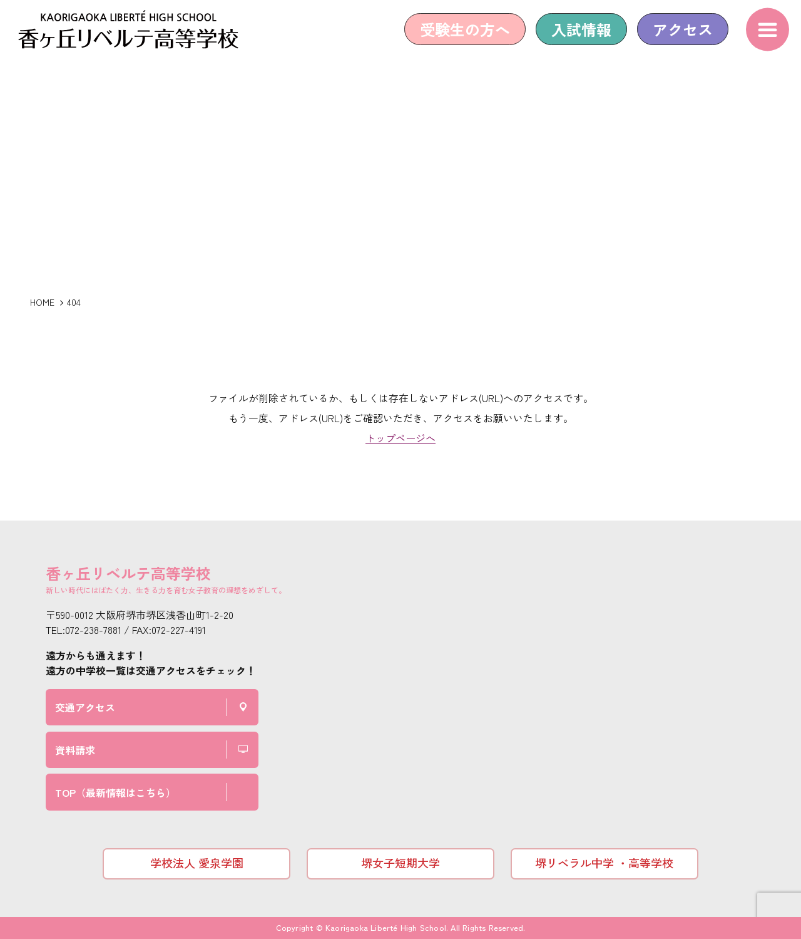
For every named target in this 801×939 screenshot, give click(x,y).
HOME (42, 302)
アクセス (675, 39)
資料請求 (75, 749)
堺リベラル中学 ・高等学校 (604, 862)
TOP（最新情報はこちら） (115, 792)
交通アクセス (85, 707)
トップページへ (400, 437)
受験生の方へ (457, 39)
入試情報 (573, 39)
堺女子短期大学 (400, 862)
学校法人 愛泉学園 (196, 862)
